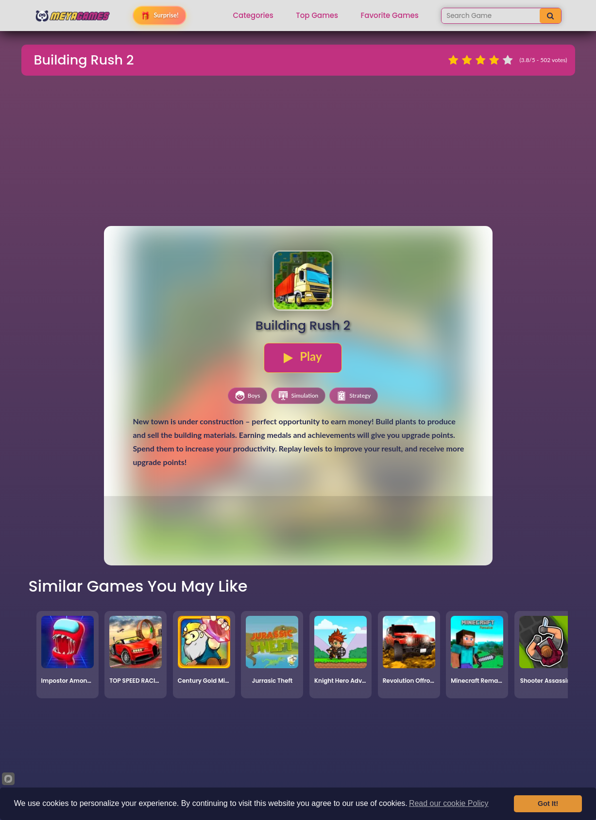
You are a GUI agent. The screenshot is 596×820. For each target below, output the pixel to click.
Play (303, 356)
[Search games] (491, 15)
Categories (253, 15)
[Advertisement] (298, 152)
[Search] (550, 15)
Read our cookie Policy (449, 803)
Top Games (317, 15)
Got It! (548, 803)
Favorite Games (390, 15)
